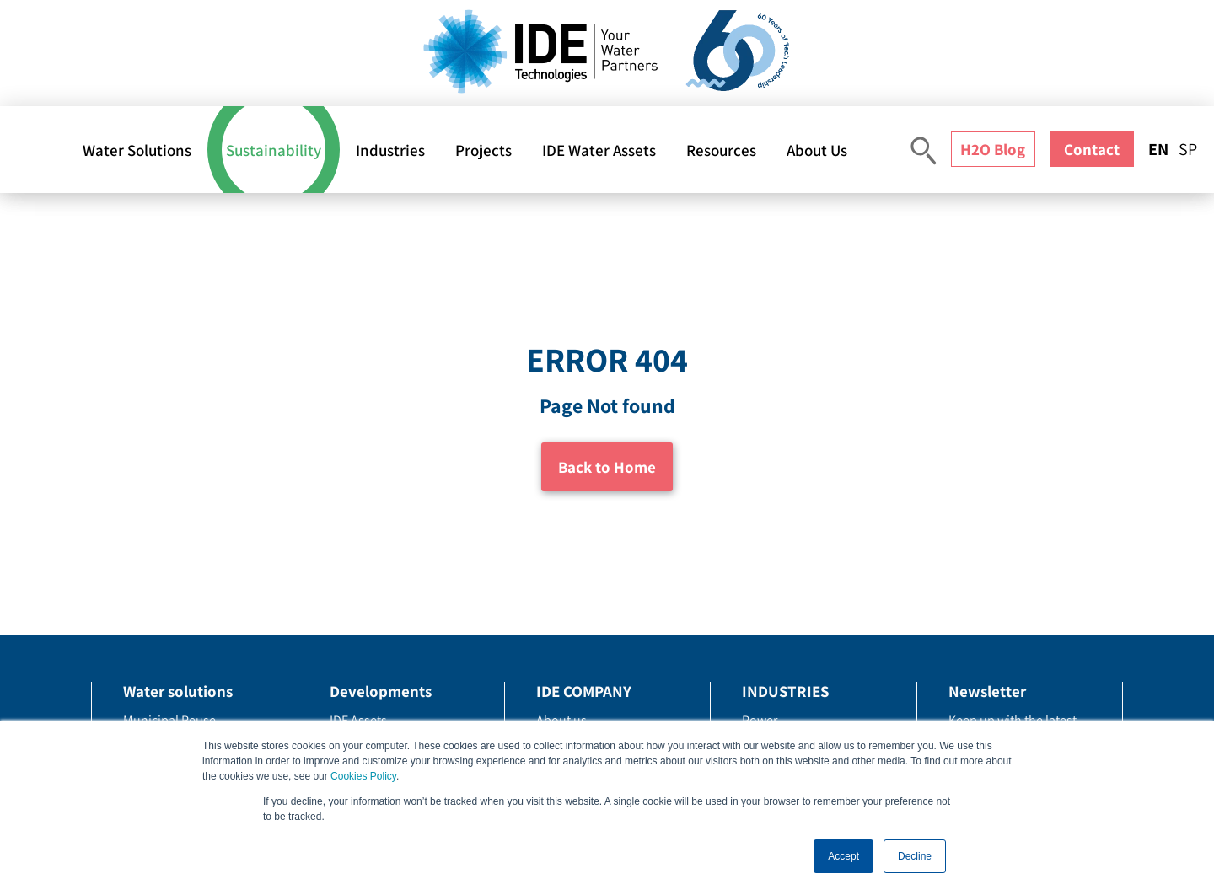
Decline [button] (915, 856)
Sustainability (273, 150)
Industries (390, 150)
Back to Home (607, 467)
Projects (483, 150)
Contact (1092, 149)
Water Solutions (137, 150)
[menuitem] (1161, 149)
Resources (721, 150)
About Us (817, 150)
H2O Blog (992, 149)
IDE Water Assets (599, 150)
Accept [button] (843, 856)
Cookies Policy (363, 776)
